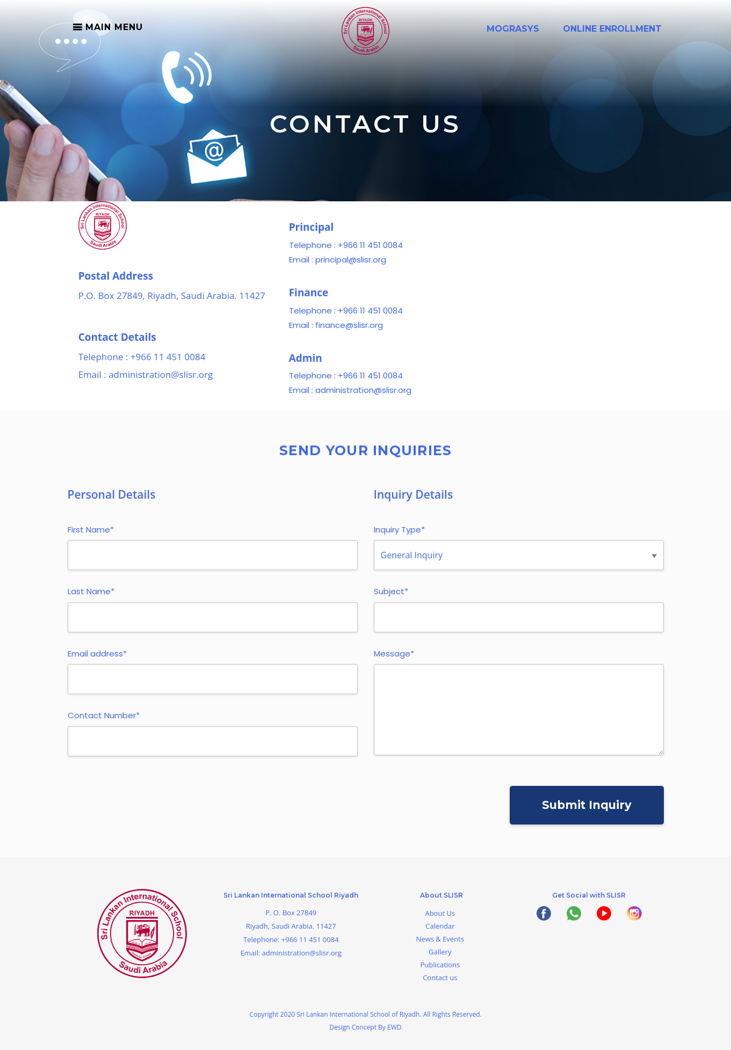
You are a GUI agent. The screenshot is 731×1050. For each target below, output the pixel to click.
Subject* (391, 596)
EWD (394, 1027)
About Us (440, 913)
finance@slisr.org (349, 330)
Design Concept (354, 1027)
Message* (394, 659)
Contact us (440, 977)
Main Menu (114, 27)
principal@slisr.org (350, 265)
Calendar (439, 926)
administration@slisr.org (160, 379)
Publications (440, 964)
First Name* (91, 535)
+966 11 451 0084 (168, 361)
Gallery (440, 952)
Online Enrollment (612, 29)
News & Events (440, 939)
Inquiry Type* (399, 535)
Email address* (97, 659)
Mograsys (513, 29)
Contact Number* (104, 720)
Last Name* (91, 596)
